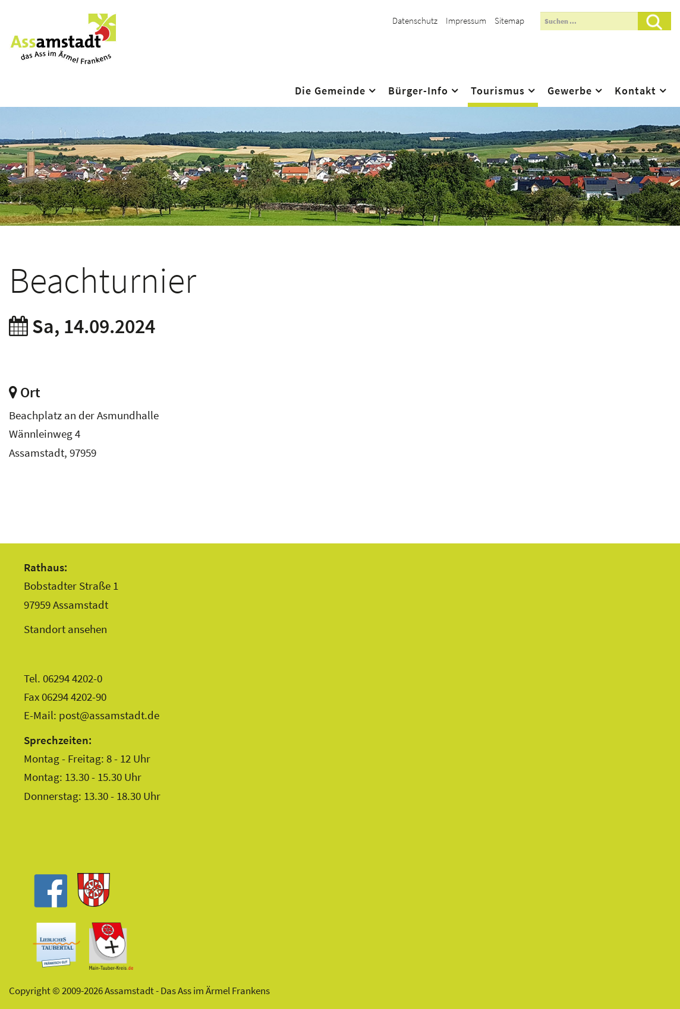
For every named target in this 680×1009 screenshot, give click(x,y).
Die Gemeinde (330, 90)
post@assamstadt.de (109, 715)
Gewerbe (569, 90)
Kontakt (635, 90)
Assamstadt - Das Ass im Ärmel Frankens (63, 38)
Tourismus (498, 90)
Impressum (466, 20)
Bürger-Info (418, 90)
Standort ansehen (65, 629)
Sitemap (509, 20)
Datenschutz (414, 20)
